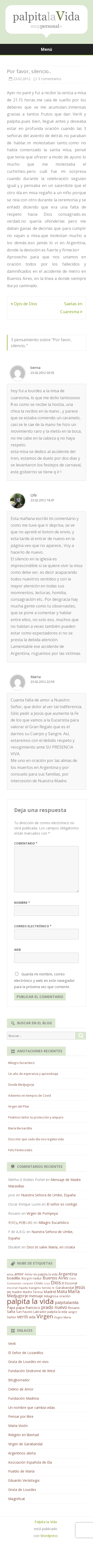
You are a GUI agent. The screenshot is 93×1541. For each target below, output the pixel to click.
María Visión (18, 1425)
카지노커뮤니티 (20, 1222)
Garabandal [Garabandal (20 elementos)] (65, 1287)
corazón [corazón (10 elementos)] (27, 1283)
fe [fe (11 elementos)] (53, 1288)
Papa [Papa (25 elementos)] (11, 1307)
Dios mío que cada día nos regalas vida (36, 1139)
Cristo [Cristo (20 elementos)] (38, 1283)
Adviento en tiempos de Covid (29, 1095)
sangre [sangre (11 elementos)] (72, 1312)
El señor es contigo (62, 1204)
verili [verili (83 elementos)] (22, 1316)
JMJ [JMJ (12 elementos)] (9, 1292)
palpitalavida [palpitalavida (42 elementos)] (66, 1302)
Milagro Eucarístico (21, 1063)
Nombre (22, 903)
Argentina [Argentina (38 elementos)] (68, 1274)
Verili (12, 1343)
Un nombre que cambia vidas (31, 1407)
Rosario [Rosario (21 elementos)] (74, 1307)
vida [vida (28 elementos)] (32, 1317)
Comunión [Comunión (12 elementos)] (14, 1283)
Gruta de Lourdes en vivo (28, 1361)
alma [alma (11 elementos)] (10, 1274)
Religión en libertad (23, 1434)
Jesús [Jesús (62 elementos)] (80, 1287)
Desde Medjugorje (21, 1085)
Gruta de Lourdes (22, 1489)
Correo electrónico (33, 926)
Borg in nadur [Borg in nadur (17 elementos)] (32, 1278)
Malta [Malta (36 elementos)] (62, 1291)
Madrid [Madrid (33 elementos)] (50, 1291)
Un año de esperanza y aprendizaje (33, 1074)
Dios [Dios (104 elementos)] (56, 1282)
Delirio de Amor (20, 1389)
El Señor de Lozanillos (25, 1352)
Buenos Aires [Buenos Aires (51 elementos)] (55, 1278)
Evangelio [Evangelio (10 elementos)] (35, 1288)
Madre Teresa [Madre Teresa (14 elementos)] (33, 1292)
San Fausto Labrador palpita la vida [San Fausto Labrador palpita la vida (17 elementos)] (41, 1312)
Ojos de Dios (24, 303)
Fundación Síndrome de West (31, 1370)
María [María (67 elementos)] (74, 1291)
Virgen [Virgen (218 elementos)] (44, 1316)
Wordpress (49, 1535)
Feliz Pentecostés (20, 1150)
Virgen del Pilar (18, 1106)
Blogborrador (19, 1380)
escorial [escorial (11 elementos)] (12, 1288)
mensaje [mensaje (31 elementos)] (36, 1295)
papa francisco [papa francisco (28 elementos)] (28, 1307)
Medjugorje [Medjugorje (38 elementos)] (17, 1296)
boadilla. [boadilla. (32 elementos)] (14, 1277)
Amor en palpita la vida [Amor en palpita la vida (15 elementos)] (41, 1274)
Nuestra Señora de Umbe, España (48, 1195)
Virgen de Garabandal (25, 1444)
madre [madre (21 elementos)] (17, 1292)
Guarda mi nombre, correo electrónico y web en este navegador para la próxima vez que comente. (44, 980)
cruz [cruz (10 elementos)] (47, 1283)
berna (35, 367)
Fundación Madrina (23, 1398)
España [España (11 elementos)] (23, 1288)
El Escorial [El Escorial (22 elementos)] (69, 1283)
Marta (36, 676)
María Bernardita (20, 1128)
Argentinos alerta (22, 1453)
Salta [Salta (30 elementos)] (11, 1311)
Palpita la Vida (45, 1521)
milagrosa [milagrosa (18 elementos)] (51, 1296)
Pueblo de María (21, 1471)
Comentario (25, 843)
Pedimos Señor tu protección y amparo (35, 1117)
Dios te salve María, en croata (51, 1247)
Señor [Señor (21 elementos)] (11, 1317)
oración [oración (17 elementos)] (64, 1296)
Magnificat (16, 1498)
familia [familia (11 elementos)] (46, 1288)
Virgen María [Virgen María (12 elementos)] (62, 1317)
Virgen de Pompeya (42, 1213)
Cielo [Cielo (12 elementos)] (72, 1278)
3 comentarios (49, 78)
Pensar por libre (20, 1416)
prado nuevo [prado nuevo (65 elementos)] (54, 1307)
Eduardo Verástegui (23, 1480)
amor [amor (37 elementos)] (19, 1274)
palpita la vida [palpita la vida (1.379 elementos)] (30, 1301)
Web (17, 950)
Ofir (34, 495)
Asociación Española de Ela (30, 1462)
